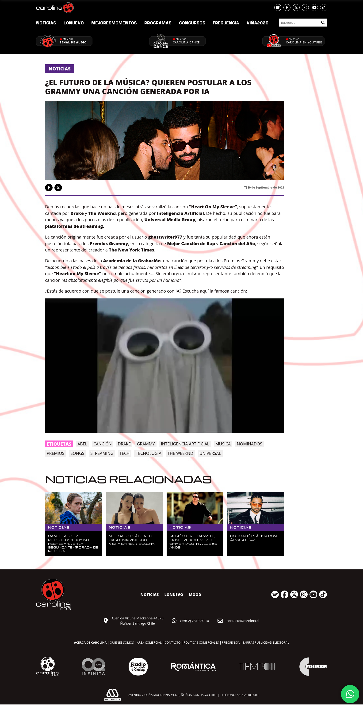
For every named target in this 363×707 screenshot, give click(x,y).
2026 (257, 23)
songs (77, 453)
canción (102, 444)
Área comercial (149, 642)
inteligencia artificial (185, 444)
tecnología (148, 453)
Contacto (173, 642)
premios (55, 453)
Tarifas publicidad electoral (266, 642)
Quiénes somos (122, 642)
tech (124, 453)
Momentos (114, 23)
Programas (158, 23)
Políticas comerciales (201, 642)
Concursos (192, 23)
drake (124, 444)
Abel (82, 444)
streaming (101, 453)
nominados (249, 444)
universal (210, 453)
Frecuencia (226, 23)
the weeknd (180, 453)
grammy (146, 444)
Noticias (46, 23)
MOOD (195, 594)
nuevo (74, 23)
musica (223, 444)
